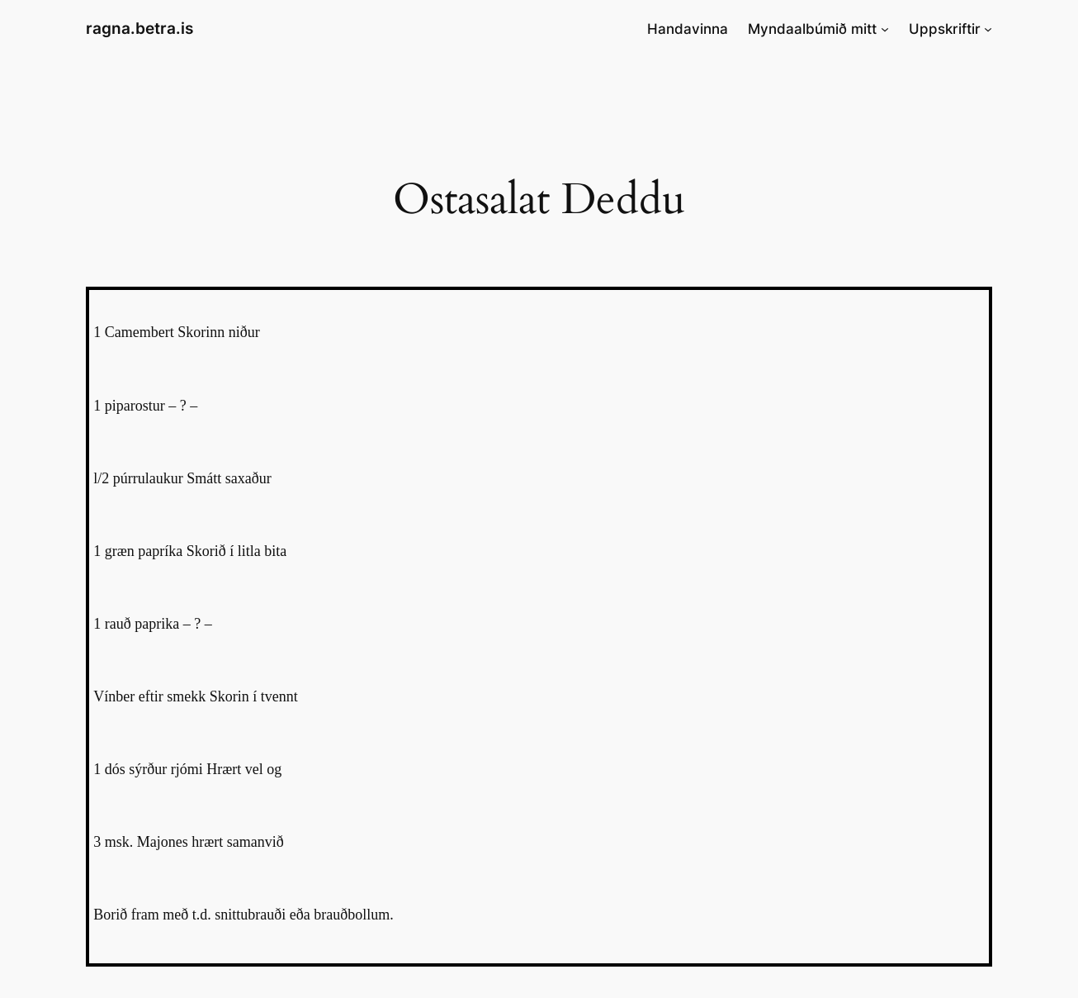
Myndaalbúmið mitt (812, 29)
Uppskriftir (945, 29)
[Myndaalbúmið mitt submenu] (885, 29)
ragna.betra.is (139, 28)
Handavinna (687, 29)
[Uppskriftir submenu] (988, 29)
